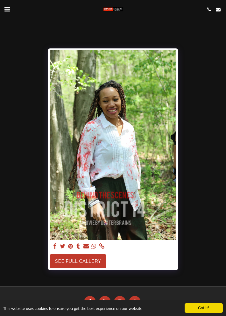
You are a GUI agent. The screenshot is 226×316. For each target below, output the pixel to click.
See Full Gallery (78, 261)
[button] (7, 9)
